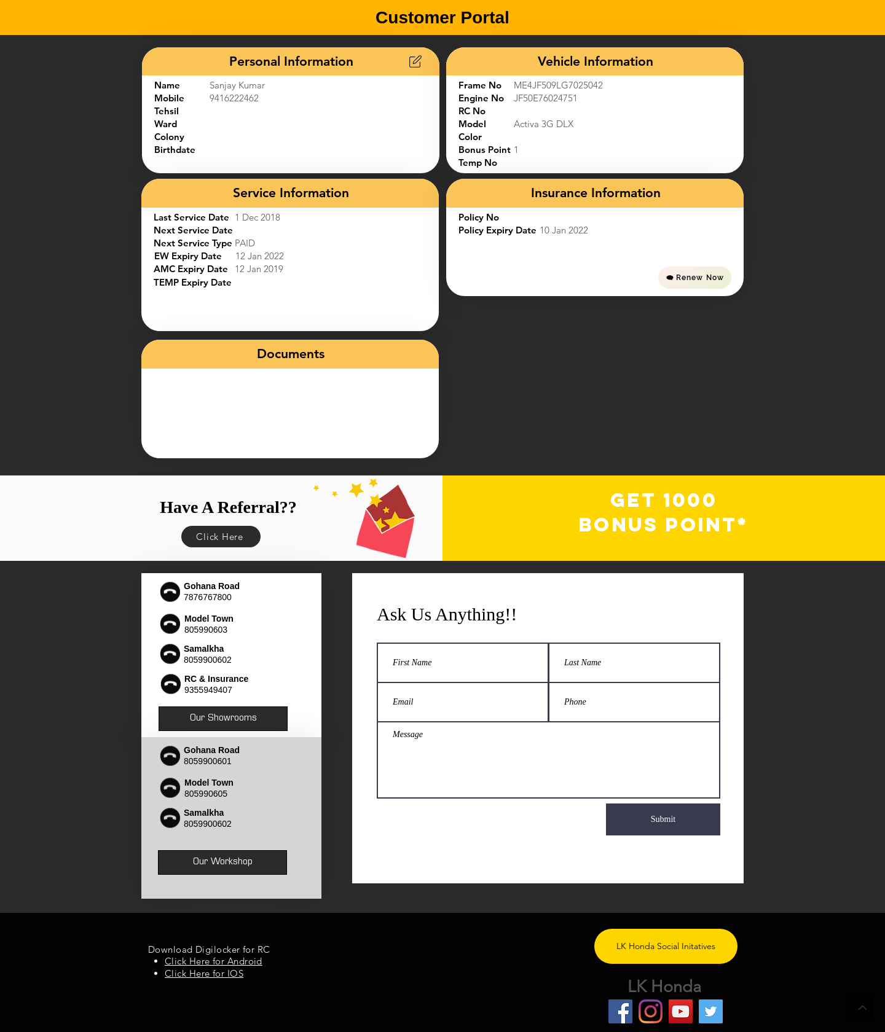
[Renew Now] (694, 278)
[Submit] (663, 819)
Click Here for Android (213, 961)
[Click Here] (221, 536)
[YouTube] (681, 1011)
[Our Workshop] (222, 862)
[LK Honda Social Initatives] (666, 946)
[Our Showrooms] (223, 718)
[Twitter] (711, 1011)
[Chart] (415, 61)
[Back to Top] (861, 1007)
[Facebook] (620, 1011)
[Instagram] (651, 1011)
